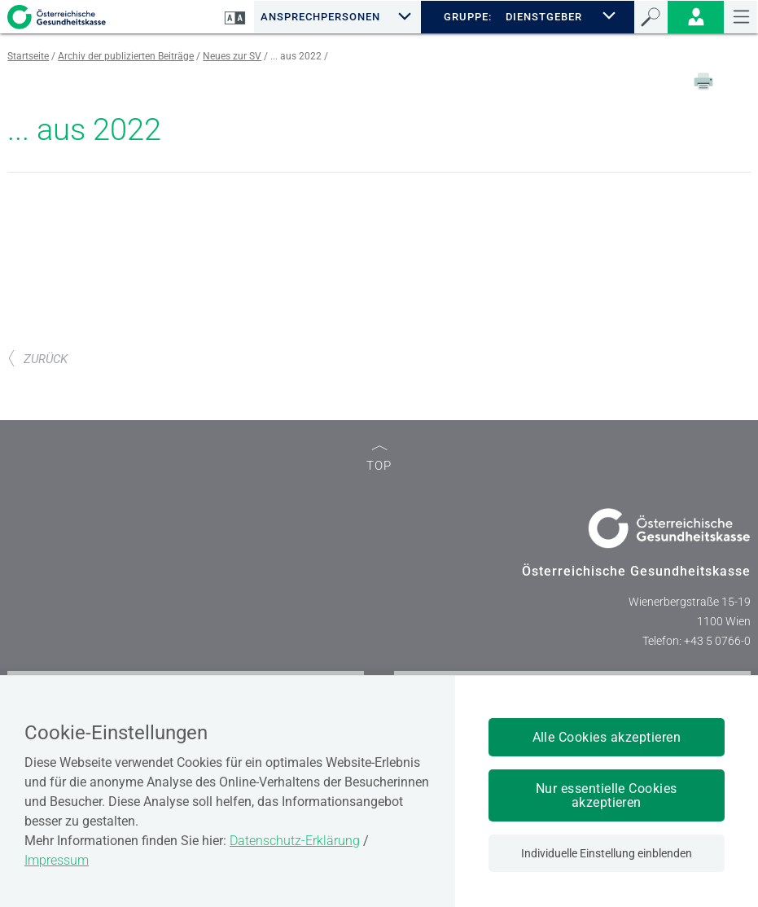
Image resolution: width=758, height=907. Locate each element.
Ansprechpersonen (320, 17)
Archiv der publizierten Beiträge (126, 56)
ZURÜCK (37, 359)
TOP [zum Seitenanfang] (379, 459)
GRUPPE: (467, 17)
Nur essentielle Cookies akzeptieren (606, 795)
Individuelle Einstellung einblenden (606, 853)
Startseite (28, 56)
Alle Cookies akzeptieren (606, 737)
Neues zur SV (232, 56)
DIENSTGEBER (544, 17)
